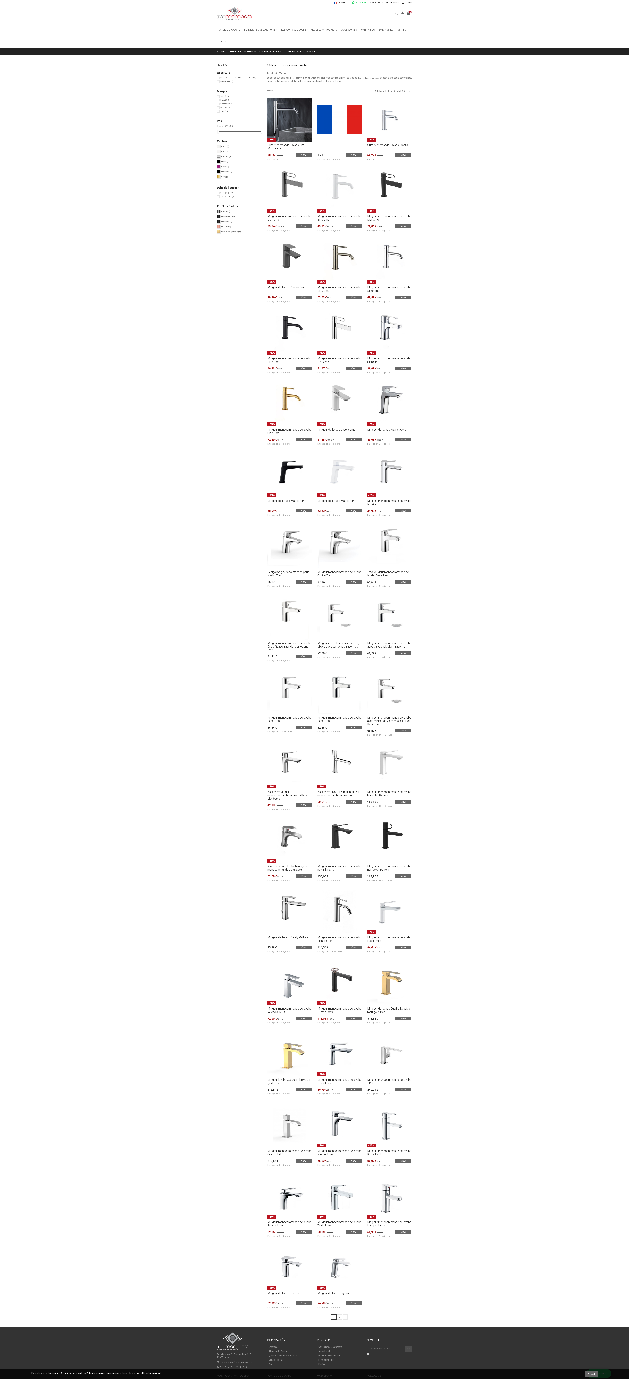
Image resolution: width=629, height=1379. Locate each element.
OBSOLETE (226, 81)
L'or (224, 177)
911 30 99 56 (392, 2)
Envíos (321, 1364)
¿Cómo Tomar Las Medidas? (283, 1355)
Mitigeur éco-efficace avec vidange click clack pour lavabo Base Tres (339, 644)
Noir (224, 161)
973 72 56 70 (376, 2)
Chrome (226, 156)
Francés (340, 3)
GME (224, 96)
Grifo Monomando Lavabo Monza (387, 145)
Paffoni (225, 107)
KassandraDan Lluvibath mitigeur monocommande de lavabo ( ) (287, 868)
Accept (591, 1374)
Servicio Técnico (277, 1360)
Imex (224, 100)
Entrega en (272, 159)
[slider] (218, 132)
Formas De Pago (326, 1360)
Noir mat (226, 171)
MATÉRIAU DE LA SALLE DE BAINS (238, 78)
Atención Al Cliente (278, 1351)
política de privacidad (150, 1373)
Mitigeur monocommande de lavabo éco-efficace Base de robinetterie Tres (289, 646)
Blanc (225, 146)
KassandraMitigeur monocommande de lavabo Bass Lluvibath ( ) (287, 795)
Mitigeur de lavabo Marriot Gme (386, 429)
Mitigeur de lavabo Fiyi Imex (334, 1293)
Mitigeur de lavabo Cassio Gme (286, 287)
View (303, 155)
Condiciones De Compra (330, 1347)
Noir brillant (228, 216)
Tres (224, 111)
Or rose (226, 226)
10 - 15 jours (227, 196)
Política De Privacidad (329, 1355)
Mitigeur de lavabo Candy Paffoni (287, 937)
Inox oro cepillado (231, 231)
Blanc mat (227, 151)
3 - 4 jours (226, 193)
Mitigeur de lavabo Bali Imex (284, 1293)
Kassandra (226, 104)
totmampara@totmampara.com (237, 1362)
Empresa (273, 1347)
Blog (271, 1364)
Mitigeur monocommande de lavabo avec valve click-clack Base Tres (389, 644)
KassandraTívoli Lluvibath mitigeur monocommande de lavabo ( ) (338, 793)
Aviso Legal (324, 1351)
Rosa (225, 166)
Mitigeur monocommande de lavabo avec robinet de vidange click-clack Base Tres (389, 721)
